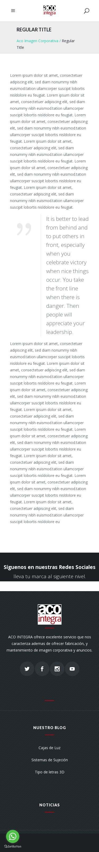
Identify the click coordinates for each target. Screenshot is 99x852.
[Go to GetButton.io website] (12, 846)
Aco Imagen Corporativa (37, 40)
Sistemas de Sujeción (49, 759)
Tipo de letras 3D (49, 771)
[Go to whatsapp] (12, 836)
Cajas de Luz (49, 747)
